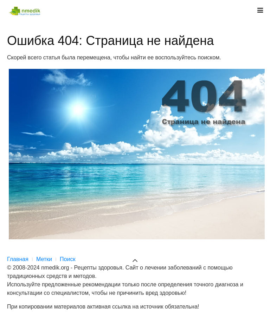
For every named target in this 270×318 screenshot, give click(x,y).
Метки (44, 259)
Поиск (67, 259)
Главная (17, 259)
